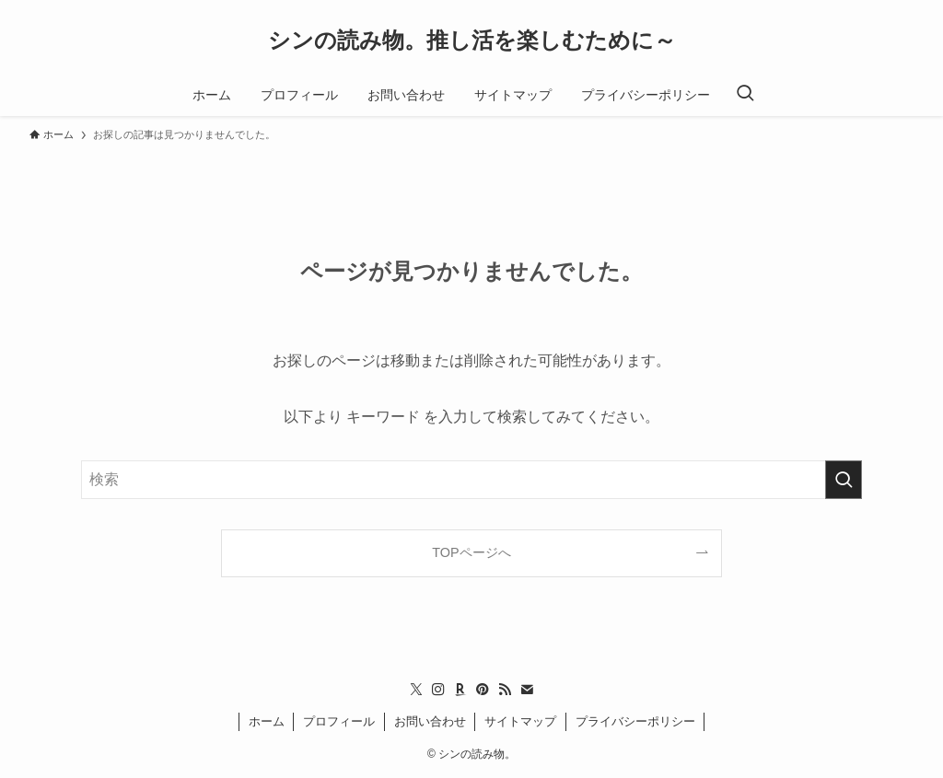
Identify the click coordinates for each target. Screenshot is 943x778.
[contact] (526, 689)
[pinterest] (482, 689)
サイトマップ (520, 721)
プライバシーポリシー (635, 721)
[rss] (504, 689)
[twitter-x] (416, 689)
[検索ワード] (471, 479)
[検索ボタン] (745, 95)
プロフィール (339, 721)
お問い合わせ (430, 721)
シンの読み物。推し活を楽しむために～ (472, 40)
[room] (460, 689)
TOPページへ (471, 552)
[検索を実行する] (843, 479)
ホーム (267, 721)
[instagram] (438, 689)
